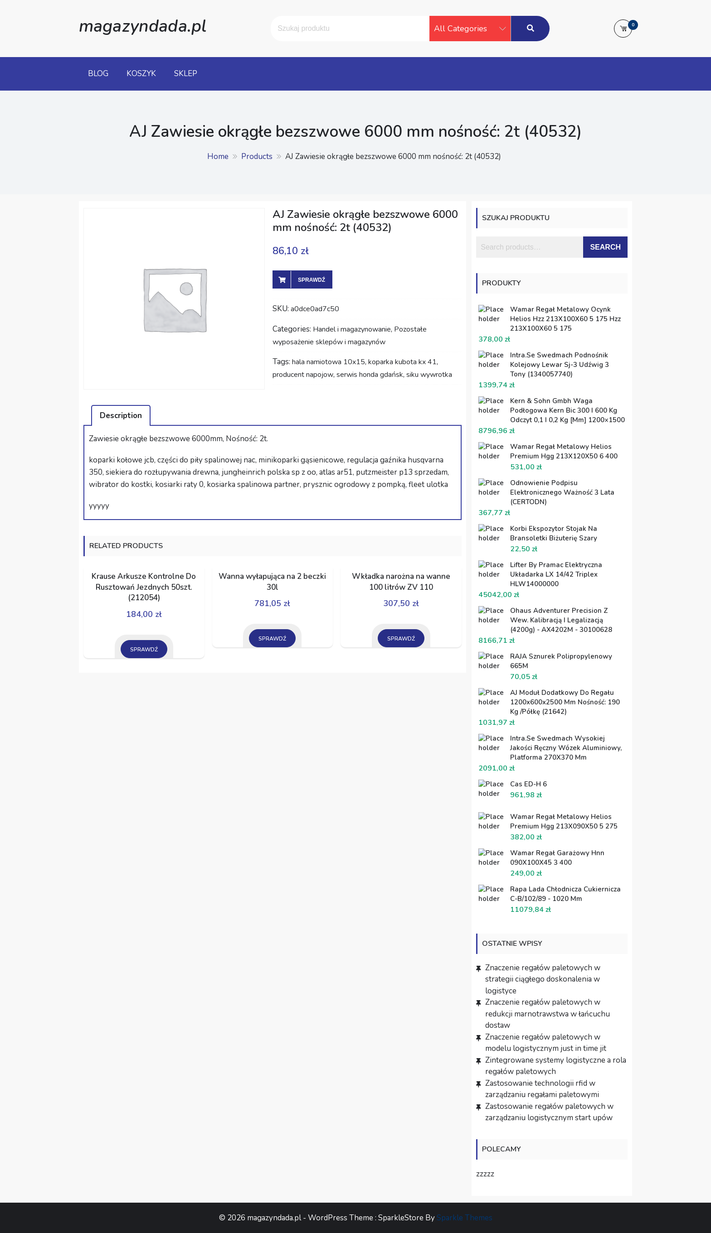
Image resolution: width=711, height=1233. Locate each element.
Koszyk (141, 73)
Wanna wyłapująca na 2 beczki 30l (272, 581)
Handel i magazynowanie (352, 329)
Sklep (185, 73)
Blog (98, 73)
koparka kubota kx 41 (402, 362)
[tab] (121, 415)
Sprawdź (311, 280)
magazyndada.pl (142, 26)
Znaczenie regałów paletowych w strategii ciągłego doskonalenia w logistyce (542, 979)
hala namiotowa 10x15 (328, 362)
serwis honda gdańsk (369, 375)
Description (121, 415)
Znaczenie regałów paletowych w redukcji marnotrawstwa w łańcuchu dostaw (547, 1014)
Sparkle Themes (464, 1218)
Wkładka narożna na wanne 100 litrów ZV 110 (401, 581)
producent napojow (303, 375)
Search (605, 247)
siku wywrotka (429, 375)
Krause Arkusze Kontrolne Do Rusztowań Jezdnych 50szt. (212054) (144, 587)
